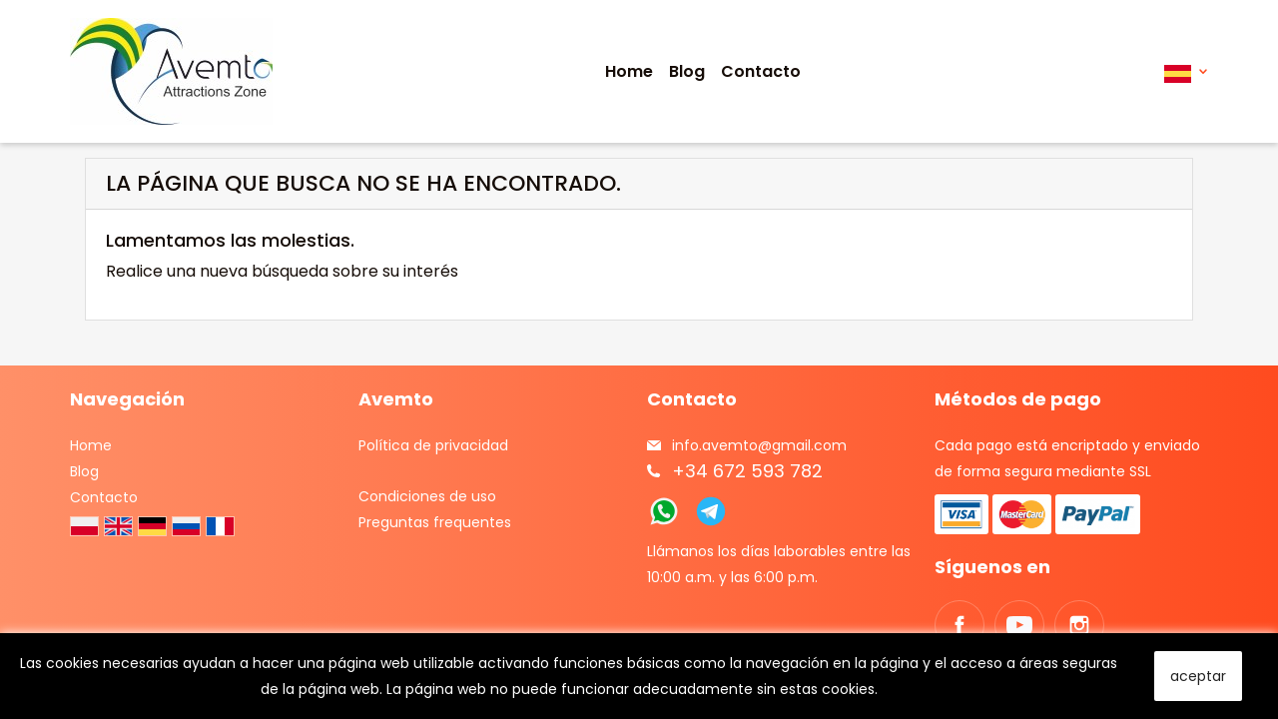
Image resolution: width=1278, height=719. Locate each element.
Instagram (1079, 625)
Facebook (959, 625)
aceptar (1198, 676)
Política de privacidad (433, 445)
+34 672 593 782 (747, 470)
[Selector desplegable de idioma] (1185, 71)
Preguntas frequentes (434, 522)
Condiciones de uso (427, 496)
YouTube (1019, 625)
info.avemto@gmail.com (759, 445)
